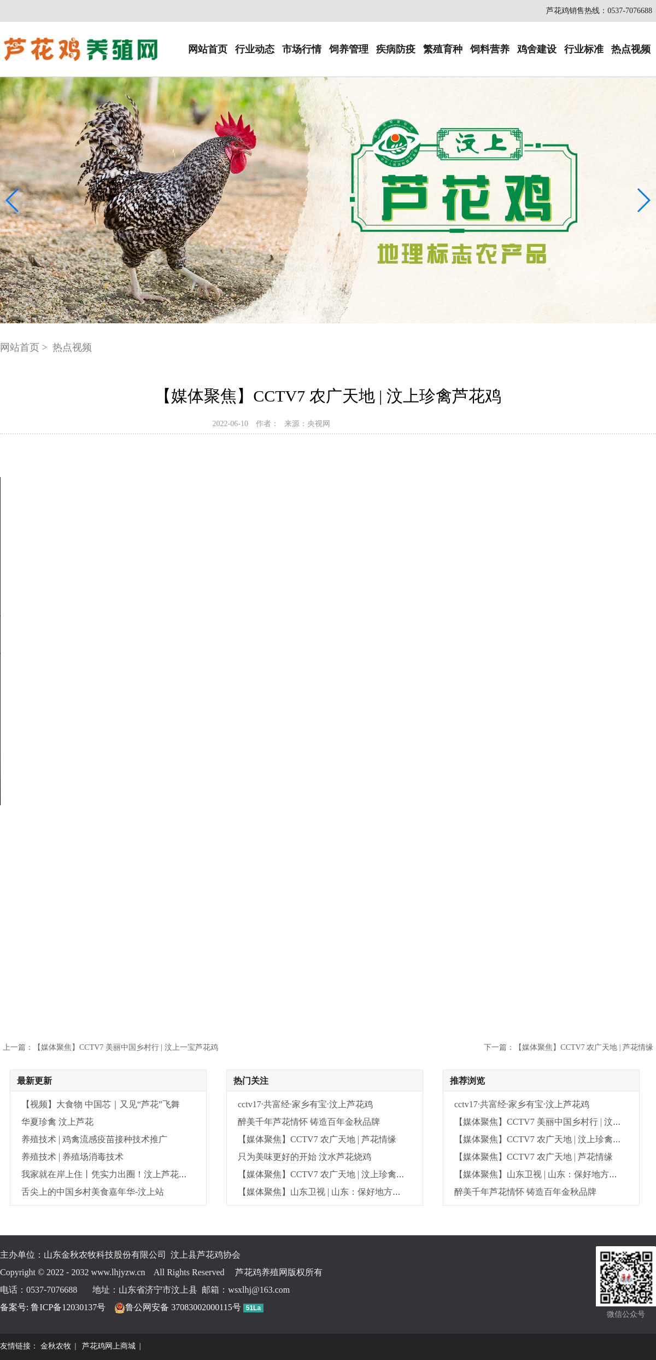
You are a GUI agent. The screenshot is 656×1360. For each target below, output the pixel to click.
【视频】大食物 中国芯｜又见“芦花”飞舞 (100, 1104)
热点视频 (631, 49)
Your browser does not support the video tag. (328, 641)
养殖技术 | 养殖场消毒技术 (72, 1156)
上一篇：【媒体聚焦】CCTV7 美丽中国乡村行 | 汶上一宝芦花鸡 (110, 1047)
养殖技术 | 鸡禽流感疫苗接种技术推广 (94, 1139)
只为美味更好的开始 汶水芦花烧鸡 (304, 1156)
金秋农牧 (55, 1346)
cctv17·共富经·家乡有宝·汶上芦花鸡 (305, 1104)
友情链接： (19, 1346)
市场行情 (301, 49)
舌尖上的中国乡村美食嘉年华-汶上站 (92, 1191)
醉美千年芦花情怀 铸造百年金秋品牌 (309, 1121)
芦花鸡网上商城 (109, 1346)
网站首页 (207, 49)
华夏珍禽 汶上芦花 (57, 1121)
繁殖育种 (442, 49)
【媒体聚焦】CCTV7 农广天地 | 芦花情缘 (317, 1139)
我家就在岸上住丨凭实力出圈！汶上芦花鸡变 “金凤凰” (126, 1174)
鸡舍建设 (537, 49)
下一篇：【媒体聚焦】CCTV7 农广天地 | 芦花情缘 (568, 1047)
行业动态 (254, 49)
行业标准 (584, 49)
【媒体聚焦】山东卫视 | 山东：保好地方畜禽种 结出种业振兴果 (360, 1191)
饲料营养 (489, 49)
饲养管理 (348, 49)
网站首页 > (25, 347)
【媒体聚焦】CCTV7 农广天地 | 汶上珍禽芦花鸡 (330, 1174)
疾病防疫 (395, 49)
